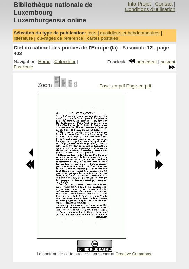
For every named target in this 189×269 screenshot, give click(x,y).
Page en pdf (138, 86)
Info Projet (139, 4)
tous (92, 33)
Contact (164, 4)
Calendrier (65, 61)
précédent (142, 61)
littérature (23, 38)
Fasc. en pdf (112, 86)
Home (44, 61)
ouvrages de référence (60, 38)
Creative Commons (133, 254)
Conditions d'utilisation (150, 9)
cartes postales (102, 38)
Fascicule (23, 66)
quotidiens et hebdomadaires (129, 33)
